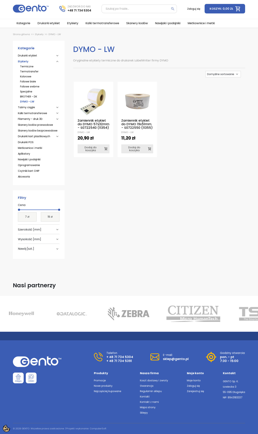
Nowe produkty (103, 386)
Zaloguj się (193, 386)
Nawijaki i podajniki (29, 159)
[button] (225, 8)
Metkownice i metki (30, 148)
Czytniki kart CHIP (28, 171)
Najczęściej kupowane (107, 391)
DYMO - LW (27, 101)
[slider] (19, 210)
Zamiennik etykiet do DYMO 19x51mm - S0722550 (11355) (137, 124)
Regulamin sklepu (151, 391)
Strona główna (21, 34)
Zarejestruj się (195, 391)
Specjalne (26, 91)
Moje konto (194, 380)
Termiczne (27, 66)
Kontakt (145, 396)
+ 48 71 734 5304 (119, 357)
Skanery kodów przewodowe (35, 125)
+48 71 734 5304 (79, 10)
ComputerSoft (98, 428)
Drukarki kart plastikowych (34, 136)
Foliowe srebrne (29, 86)
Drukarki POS (26, 142)
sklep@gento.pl (176, 359)
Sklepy (144, 412)
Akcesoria (24, 176)
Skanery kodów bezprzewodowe (38, 130)
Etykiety (39, 34)
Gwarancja (146, 386)
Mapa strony (148, 407)
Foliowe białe (28, 81)
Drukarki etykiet (27, 55)
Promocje (100, 380)
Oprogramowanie (29, 165)
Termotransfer (29, 71)
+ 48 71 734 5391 (119, 361)
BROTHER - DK (28, 96)
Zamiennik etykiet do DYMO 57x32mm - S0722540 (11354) (93, 124)
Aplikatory (24, 153)
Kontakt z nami (149, 402)
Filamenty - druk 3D (30, 119)
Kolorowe (25, 76)
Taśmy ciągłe (26, 107)
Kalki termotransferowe (32, 113)
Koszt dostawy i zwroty (154, 380)
